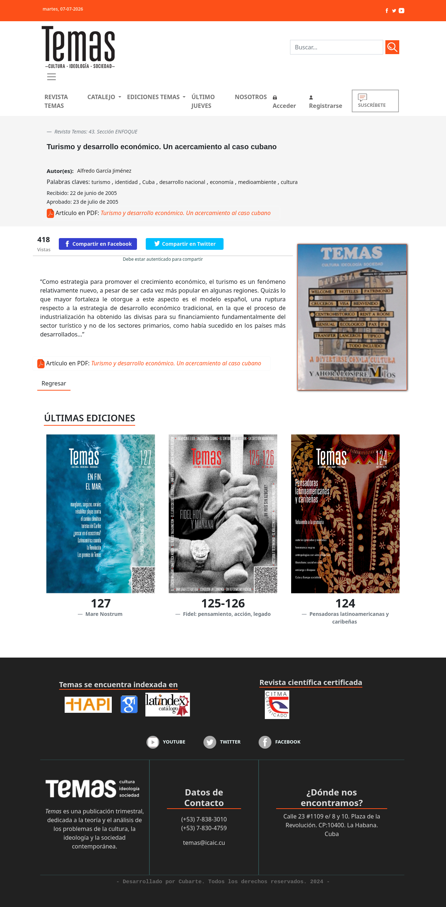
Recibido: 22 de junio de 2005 (82, 192)
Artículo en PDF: (77, 213)
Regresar (54, 383)
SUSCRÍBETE (372, 100)
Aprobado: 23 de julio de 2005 (82, 201)
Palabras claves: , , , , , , (172, 182)
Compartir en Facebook (102, 243)
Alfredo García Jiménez (104, 170)
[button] (104, 97)
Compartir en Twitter (189, 243)
